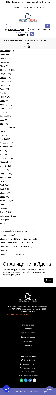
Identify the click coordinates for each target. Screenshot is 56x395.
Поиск (48, 280)
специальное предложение (40, 29)
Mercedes (4, 143)
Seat (2, 189)
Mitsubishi (4, 158)
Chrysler (3, 74)
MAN (2, 135)
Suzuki (3, 208)
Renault (3, 177)
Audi (2, 54)
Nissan (3, 162)
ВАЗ (2, 224)
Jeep (2, 120)
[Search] (48, 26)
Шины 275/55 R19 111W (10, 254)
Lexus (2, 131)
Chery (2, 66)
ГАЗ (1, 227)
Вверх (49, 389)
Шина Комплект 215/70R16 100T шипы (17, 239)
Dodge (3, 89)
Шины (2, 250)
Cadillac (3, 62)
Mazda (3, 139)
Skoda (2, 193)
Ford (2, 97)
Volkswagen (5, 216)
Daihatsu (3, 85)
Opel (2, 166)
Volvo (2, 220)
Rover (2, 181)
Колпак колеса (6, 235)
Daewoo (3, 81)
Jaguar (3, 116)
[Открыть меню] (28, 43)
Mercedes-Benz (6, 147)
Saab (2, 185)
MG (1, 151)
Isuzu (2, 112)
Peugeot (3, 174)
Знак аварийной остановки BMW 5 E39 (17, 231)
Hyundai (3, 108)
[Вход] (25, 46)
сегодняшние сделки (16, 30)
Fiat (1, 93)
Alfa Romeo (5, 51)
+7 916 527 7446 (22, 35)
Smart (2, 197)
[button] (6, 388)
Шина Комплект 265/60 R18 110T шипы (17, 243)
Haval (2, 101)
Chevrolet (4, 70)
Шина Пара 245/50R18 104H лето (14, 247)
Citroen (3, 78)
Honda (3, 104)
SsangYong (5, 201)
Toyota (3, 212)
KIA (1, 124)
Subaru (3, 204)
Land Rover (5, 128)
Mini (1, 154)
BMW (2, 58)
